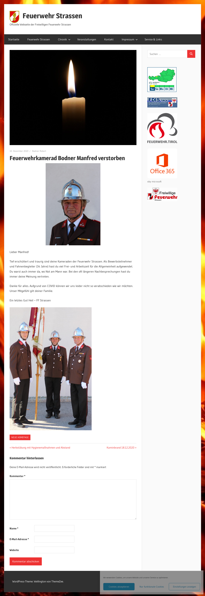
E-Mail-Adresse (19, 539)
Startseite (13, 39)
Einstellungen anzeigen (184, 586)
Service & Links (153, 39)
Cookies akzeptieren (119, 586)
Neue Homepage (20, 437)
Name (14, 528)
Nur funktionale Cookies (151, 586)
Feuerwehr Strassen (52, 15)
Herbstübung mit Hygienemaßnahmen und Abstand (40, 447)
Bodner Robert (39, 151)
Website (14, 550)
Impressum (130, 39)
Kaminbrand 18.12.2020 (120, 447)
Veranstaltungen (86, 39)
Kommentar (17, 476)
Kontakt (109, 39)
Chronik (64, 39)
